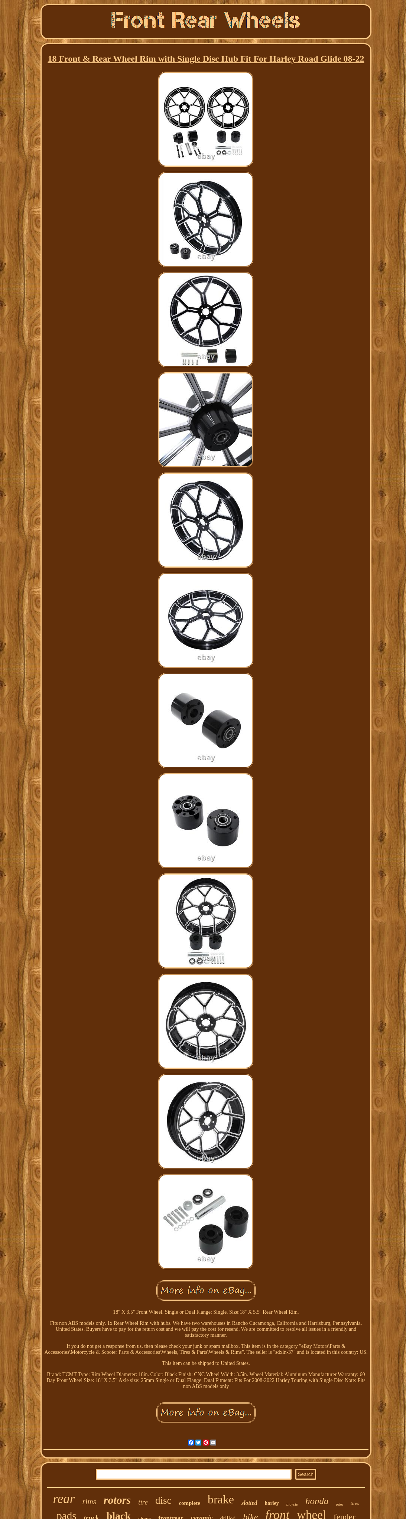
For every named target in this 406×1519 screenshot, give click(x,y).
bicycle (292, 1504)
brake (221, 1499)
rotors (117, 1500)
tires (355, 1503)
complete (189, 1503)
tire (143, 1502)
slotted (249, 1503)
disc (163, 1500)
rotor (339, 1504)
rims (89, 1501)
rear (64, 1499)
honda (317, 1501)
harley (272, 1503)
